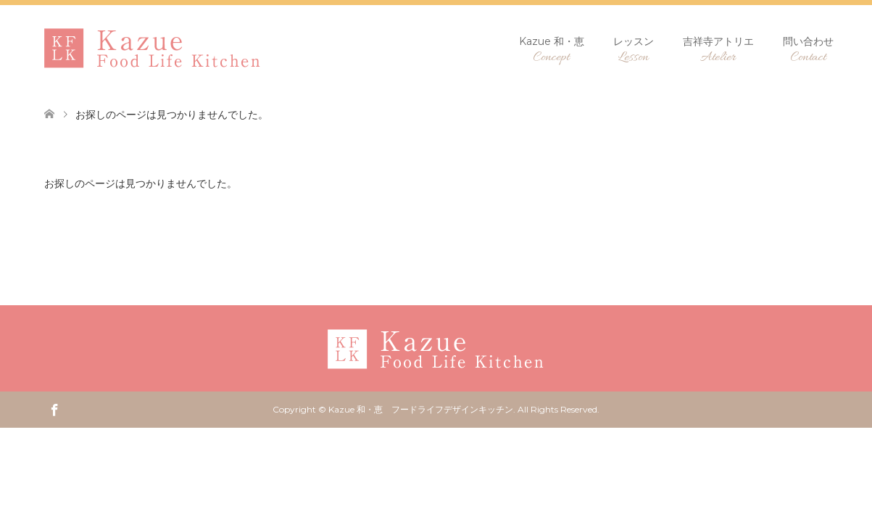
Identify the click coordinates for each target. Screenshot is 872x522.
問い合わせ (808, 50)
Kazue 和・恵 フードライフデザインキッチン (420, 409)
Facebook (54, 409)
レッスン (633, 50)
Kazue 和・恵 (551, 50)
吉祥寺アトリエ (718, 50)
